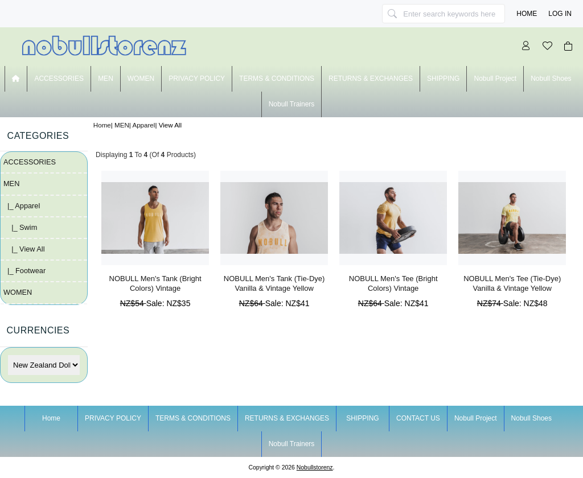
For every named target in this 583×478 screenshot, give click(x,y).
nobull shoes (551, 79)
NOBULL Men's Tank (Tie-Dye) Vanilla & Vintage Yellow (274, 283)
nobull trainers (292, 104)
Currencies (38, 330)
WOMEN (141, 79)
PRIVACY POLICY (197, 79)
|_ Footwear (24, 270)
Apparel (143, 125)
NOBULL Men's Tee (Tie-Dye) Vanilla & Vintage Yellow (512, 283)
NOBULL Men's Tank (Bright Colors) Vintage (155, 283)
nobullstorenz (315, 467)
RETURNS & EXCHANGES (371, 79)
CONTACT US (418, 418)
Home (526, 14)
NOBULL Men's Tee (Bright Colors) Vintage (393, 283)
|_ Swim (20, 227)
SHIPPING (443, 79)
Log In (560, 14)
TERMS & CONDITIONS (276, 79)
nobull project (495, 79)
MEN (121, 125)
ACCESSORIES (59, 79)
